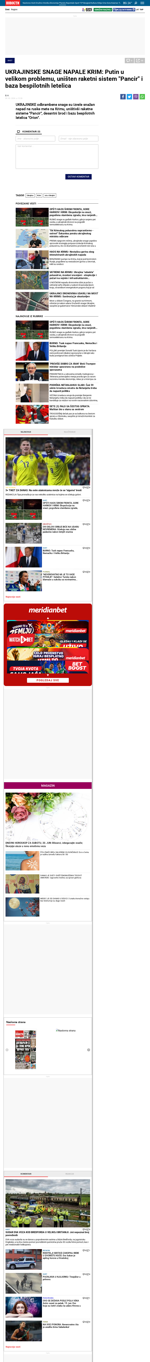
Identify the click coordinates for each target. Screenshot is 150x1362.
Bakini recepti (84, 1289)
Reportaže (70, 3)
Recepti (82, 1277)
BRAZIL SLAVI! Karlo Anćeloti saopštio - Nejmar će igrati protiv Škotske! (99, 1246)
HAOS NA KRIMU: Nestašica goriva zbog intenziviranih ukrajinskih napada (72, 253)
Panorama (125, 814)
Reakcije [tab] (133, 735)
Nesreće (57, 1292)
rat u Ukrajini (50, 195)
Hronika (46, 3)
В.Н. (7, 95)
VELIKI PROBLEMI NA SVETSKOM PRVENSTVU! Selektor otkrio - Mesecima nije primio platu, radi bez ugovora (100, 1221)
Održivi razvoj (110, 1304)
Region (14, 9)
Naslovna (27, 3)
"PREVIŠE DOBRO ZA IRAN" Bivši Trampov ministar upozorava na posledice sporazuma (73, 366)
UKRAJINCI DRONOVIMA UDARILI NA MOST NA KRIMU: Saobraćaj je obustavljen (74, 295)
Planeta (62, 3)
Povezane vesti (26, 203)
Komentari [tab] (111, 735)
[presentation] (38, 177)
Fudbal (124, 195)
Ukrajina (30, 195)
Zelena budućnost (110, 1318)
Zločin (57, 1282)
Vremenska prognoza (115, 1029)
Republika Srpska (13, 1337)
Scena (10, 1344)
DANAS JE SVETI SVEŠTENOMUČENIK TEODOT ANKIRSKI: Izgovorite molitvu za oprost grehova (131, 461)
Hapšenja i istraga (62, 1286)
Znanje (105, 1315)
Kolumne (10, 1289)
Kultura (94, 3)
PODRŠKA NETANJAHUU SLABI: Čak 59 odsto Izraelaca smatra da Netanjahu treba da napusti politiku (73, 388)
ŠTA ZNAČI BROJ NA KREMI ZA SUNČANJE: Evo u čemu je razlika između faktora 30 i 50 (130, 446)
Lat (137, 10)
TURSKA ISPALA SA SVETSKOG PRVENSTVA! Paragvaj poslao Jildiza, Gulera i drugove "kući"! (99, 1234)
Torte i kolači (83, 1282)
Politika (11, 1183)
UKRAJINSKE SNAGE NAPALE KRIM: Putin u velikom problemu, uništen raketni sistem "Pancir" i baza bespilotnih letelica (74, 78)
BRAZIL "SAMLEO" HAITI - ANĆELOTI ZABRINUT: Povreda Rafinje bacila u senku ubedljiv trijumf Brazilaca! (100, 1259)
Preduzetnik (107, 1289)
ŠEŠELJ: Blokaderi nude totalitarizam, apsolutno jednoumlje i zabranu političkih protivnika (28, 1221)
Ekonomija (54, 3)
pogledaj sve (122, 292)
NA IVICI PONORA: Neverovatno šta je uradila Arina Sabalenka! (55, 1212)
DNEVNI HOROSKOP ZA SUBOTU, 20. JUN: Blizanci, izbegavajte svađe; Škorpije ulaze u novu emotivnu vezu (122, 434)
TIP (81, 3)
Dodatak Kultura (85, 1312)
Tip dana (58, 1312)
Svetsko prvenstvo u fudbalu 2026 (63, 1326)
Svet (7, 9)
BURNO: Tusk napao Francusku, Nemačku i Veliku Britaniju (73, 345)
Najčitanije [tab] (133, 105)
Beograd (86, 3)
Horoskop (107, 976)
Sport (77, 3)
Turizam (131, 1329)
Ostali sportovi (37, 1318)
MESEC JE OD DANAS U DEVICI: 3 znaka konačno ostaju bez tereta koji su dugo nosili (130, 473)
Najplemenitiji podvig (15, 1312)
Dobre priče (11, 1286)
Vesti (33, 3)
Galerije (12, 1350)
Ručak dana (83, 1292)
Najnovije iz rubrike (29, 316)
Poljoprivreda (108, 1286)
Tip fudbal (107, 136)
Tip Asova (58, 1318)
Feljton (33, 1286)
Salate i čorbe (84, 1286)
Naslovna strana (112, 584)
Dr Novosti (133, 1314)
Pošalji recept (84, 1298)
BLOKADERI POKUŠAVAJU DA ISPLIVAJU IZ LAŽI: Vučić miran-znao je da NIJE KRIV (28, 1234)
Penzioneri (35, 1289)
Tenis (123, 828)
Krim (39, 195)
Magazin (122, 398)
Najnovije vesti (109, 209)
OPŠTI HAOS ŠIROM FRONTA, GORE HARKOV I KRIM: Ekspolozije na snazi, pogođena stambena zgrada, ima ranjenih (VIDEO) (73, 212)
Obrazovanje (36, 1292)
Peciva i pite (83, 1295)
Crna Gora (106, 3)
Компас (114, 3)
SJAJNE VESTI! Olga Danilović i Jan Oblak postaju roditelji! (64, 1234)
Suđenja (57, 1289)
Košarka (34, 1312)
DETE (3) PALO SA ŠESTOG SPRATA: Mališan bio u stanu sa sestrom (70, 408)
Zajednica (106, 1312)
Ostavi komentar (78, 176)
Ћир (141, 10)
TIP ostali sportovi (62, 1315)
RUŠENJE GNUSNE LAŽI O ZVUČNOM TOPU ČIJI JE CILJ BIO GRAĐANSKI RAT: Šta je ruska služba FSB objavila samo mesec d (28, 1246)
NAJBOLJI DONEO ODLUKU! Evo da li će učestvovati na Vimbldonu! (64, 1246)
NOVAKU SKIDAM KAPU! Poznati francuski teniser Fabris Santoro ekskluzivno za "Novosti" (63, 1259)
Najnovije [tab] (111, 105)
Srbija (99, 3)
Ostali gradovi (109, 1092)
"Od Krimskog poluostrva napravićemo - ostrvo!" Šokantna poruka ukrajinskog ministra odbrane (71, 233)
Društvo (39, 3)
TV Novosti (83, 1315)
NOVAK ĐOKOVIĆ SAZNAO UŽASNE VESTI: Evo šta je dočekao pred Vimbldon (63, 1221)
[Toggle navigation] (142, 3)
